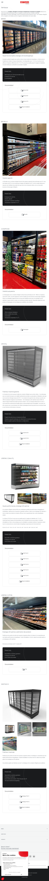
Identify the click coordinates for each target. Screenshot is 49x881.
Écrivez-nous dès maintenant (10, 848)
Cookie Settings (24, 877)
